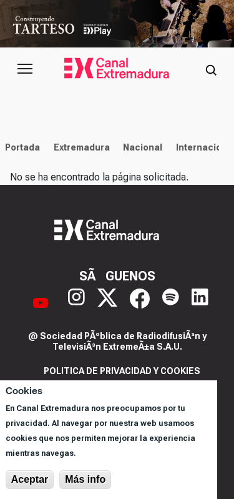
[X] (107, 303)
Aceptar (30, 479)
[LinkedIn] (200, 303)
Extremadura (79, 147)
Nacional (140, 147)
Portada (20, 147)
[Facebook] (140, 303)
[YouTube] (41, 303)
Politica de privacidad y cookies (122, 371)
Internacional (203, 147)
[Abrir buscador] (211, 69)
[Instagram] (76, 303)
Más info (85, 479)
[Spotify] (170, 303)
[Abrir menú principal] (25, 68)
